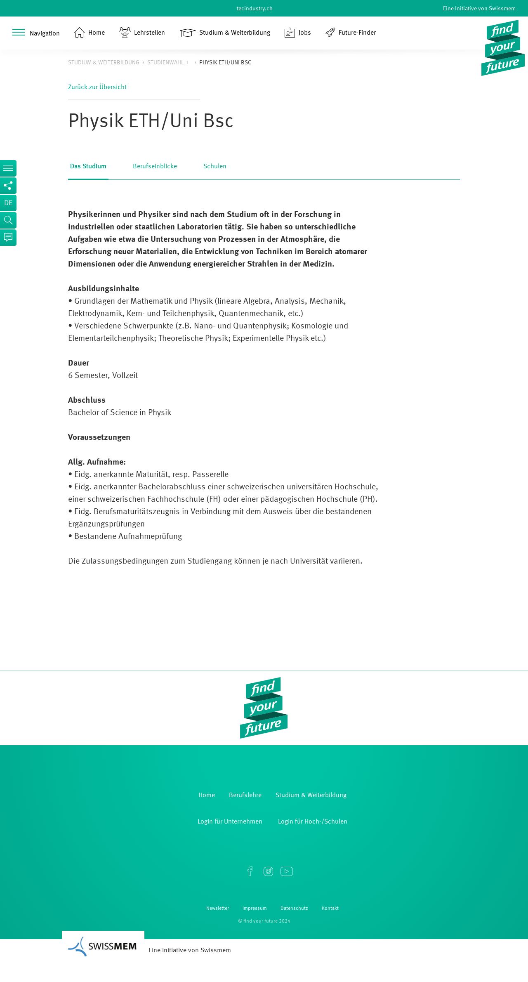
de (8, 203)
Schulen (214, 166)
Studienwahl (165, 63)
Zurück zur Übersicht (97, 87)
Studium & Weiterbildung (103, 63)
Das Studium (88, 166)
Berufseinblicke (155, 166)
